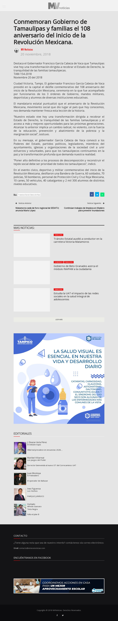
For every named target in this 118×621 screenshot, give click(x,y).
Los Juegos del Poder (36, 460)
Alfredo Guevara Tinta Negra (34, 507)
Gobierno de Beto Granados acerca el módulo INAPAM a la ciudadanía (76, 267)
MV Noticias (27, 49)
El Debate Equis (34, 444)
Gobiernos (59, 262)
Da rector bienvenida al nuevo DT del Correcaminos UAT (51, 465)
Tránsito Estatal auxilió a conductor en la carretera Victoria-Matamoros (78, 240)
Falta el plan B (33, 514)
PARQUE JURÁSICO (35, 496)
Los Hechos (32, 491)
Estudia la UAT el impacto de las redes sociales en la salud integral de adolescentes (76, 296)
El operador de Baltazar (37, 480)
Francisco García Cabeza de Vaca (29, 194)
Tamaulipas (58, 235)
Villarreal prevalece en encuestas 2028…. (45, 450)
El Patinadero (33, 475)
